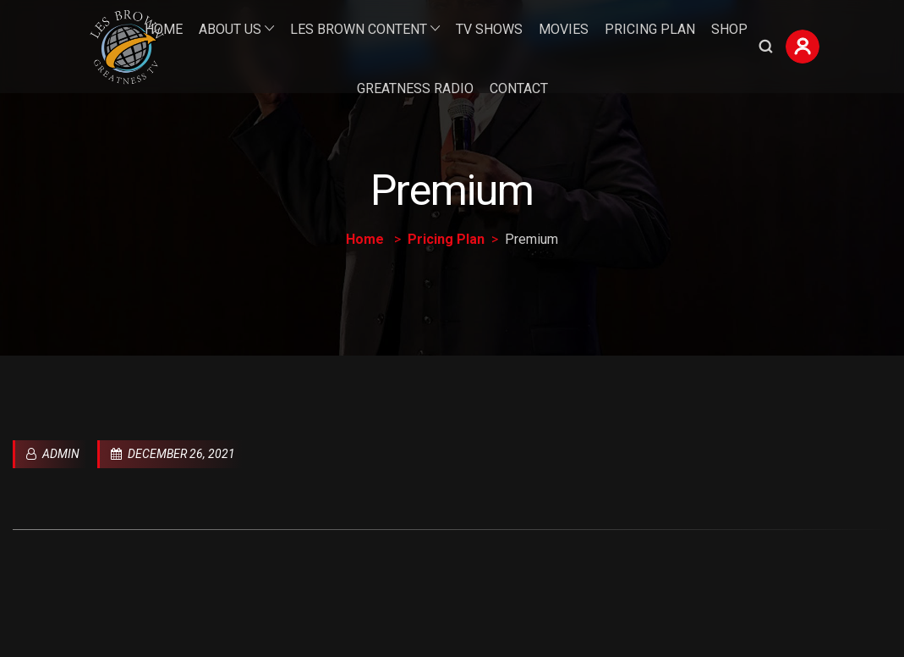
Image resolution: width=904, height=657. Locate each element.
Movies (564, 29)
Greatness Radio (415, 88)
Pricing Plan (650, 29)
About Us (230, 29)
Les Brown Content (358, 29)
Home (164, 29)
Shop (729, 29)
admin (52, 454)
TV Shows (489, 29)
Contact (519, 88)
